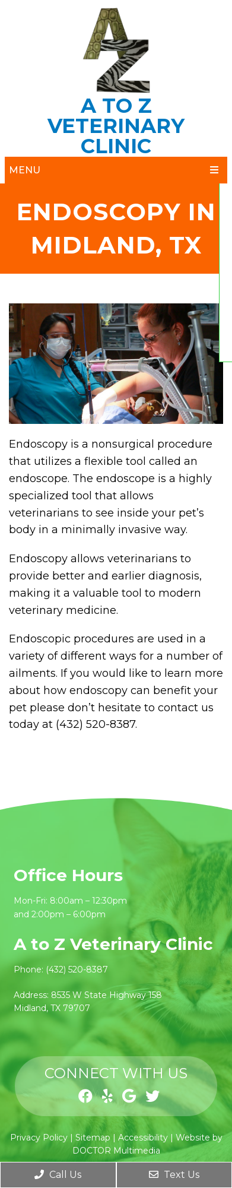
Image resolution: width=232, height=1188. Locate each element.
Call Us (57, 1174)
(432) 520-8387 (77, 969)
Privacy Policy (39, 1137)
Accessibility (143, 1137)
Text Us (174, 1174)
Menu (24, 170)
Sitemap (92, 1137)
